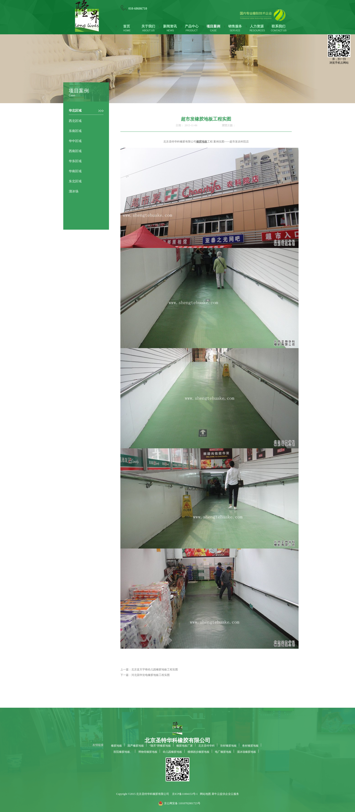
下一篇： (145, 675)
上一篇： (149, 669)
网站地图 (205, 794)
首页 (126, 26)
